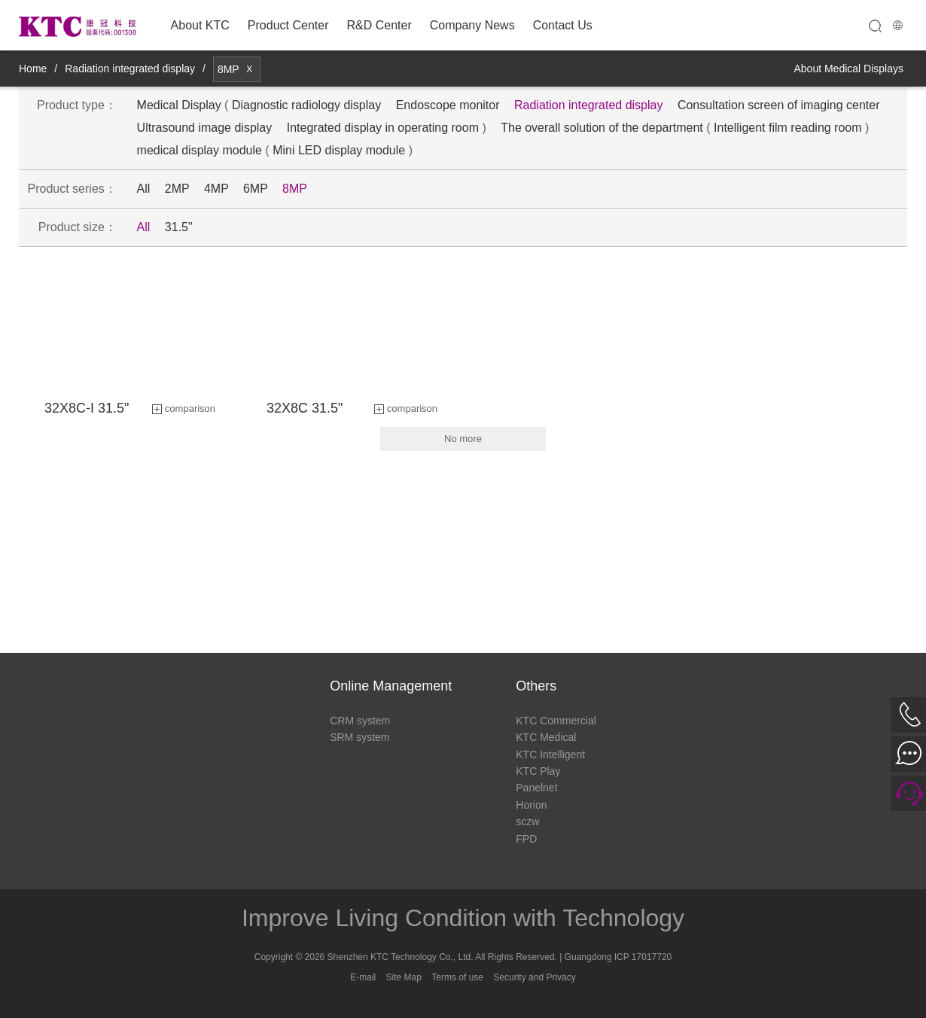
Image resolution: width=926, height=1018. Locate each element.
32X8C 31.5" (305, 408)
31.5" (179, 227)
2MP (177, 188)
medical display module (199, 150)
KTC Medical (546, 737)
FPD (526, 839)
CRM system (360, 721)
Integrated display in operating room (383, 127)
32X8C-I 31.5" (86, 408)
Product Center (288, 25)
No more (463, 438)
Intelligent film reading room (788, 127)
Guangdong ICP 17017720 (618, 957)
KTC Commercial (556, 721)
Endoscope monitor (448, 105)
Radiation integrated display (130, 68)
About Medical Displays (848, 68)
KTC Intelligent (550, 754)
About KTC (200, 25)
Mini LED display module (339, 150)
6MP (255, 188)
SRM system (359, 737)
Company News (472, 25)
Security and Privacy (534, 977)
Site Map (404, 977)
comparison (190, 408)
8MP (294, 188)
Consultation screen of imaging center (779, 105)
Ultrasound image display (205, 127)
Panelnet (536, 788)
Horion (531, 805)
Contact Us (562, 25)
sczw (527, 821)
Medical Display (179, 105)
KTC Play (538, 771)
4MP (216, 188)
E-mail (363, 977)
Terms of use (457, 977)
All (144, 188)
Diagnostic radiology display (306, 105)
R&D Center (378, 25)
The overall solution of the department (602, 127)
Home (33, 68)
